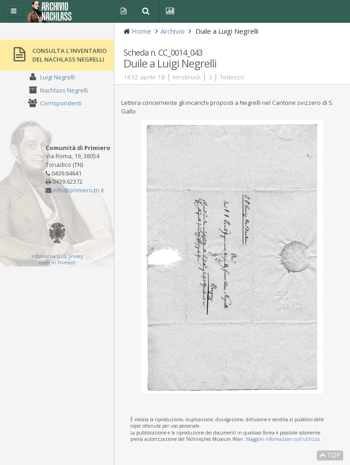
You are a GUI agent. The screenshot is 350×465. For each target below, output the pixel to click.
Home (141, 31)
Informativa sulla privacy (57, 256)
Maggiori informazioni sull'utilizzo (282, 439)
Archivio (172, 31)
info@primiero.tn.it (78, 190)
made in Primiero (57, 262)
